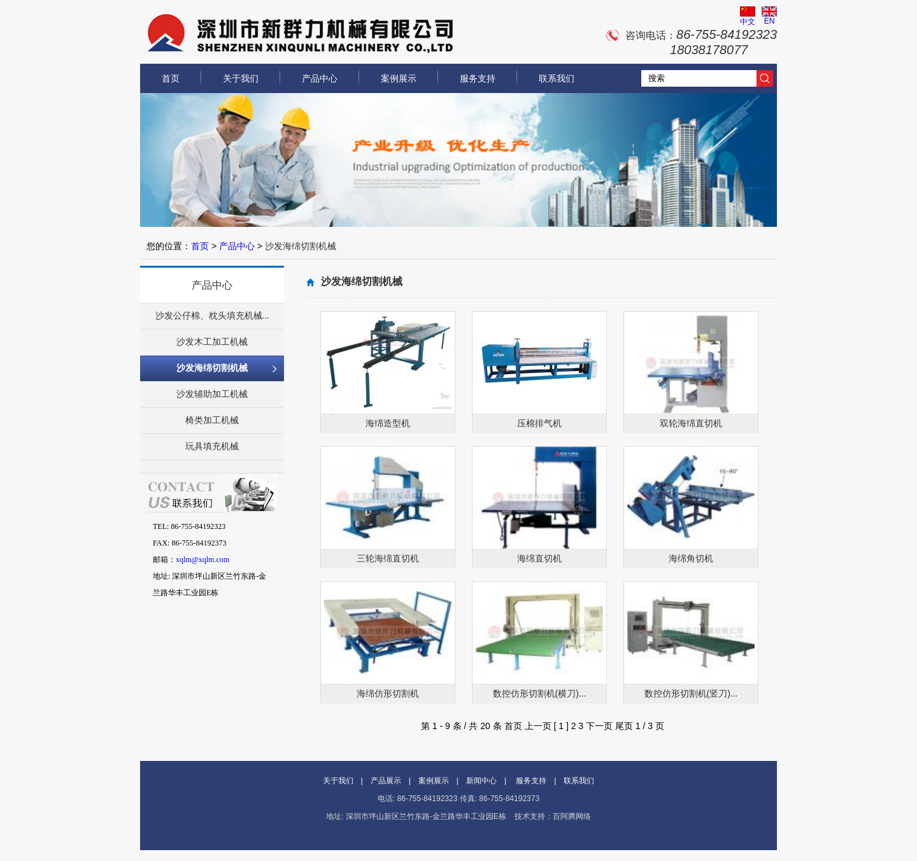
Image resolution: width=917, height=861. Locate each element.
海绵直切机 (539, 558)
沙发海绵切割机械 (212, 368)
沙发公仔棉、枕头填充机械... (212, 316)
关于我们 (241, 78)
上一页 (538, 726)
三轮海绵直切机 (388, 558)
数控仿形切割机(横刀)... (539, 693)
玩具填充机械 (212, 446)
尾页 (624, 726)
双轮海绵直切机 (691, 423)
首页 (171, 78)
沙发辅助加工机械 (212, 394)
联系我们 (556, 78)
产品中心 (320, 78)
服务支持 (477, 78)
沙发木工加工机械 (212, 342)
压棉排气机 (539, 423)
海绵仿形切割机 (388, 693)
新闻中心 (481, 780)
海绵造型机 (388, 423)
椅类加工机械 (212, 420)
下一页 (599, 726)
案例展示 (398, 78)
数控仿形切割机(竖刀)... (691, 693)
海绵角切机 (691, 558)
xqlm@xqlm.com (202, 559)
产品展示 (386, 780)
